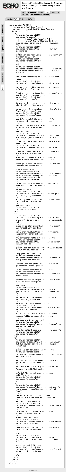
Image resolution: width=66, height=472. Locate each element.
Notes (3, 67)
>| (33, 19)
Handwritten (3, 58)
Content (3, 39)
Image (40, 12)
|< (11, 19)
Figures (3, 48)
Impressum (33, 470)
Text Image (31, 12)
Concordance (3, 77)
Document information (39, 14)
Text (23, 12)
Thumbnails (3, 29)
